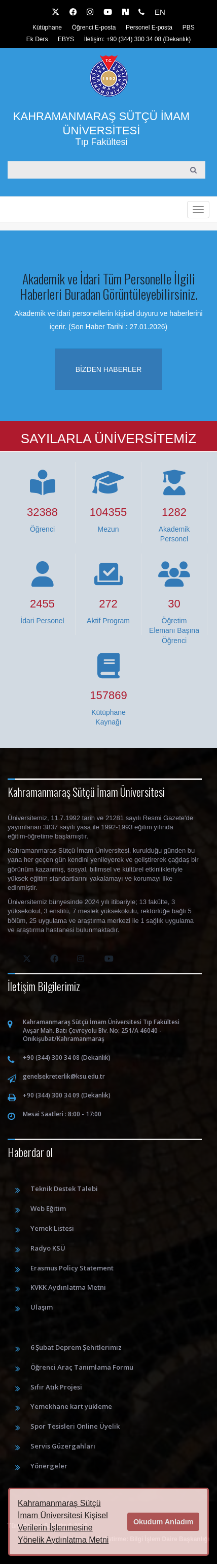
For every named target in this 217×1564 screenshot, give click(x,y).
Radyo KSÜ (47, 1248)
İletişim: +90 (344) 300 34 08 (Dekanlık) (137, 39)
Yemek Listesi (52, 1228)
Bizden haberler (109, 369)
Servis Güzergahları (62, 1446)
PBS (189, 27)
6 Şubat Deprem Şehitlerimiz (76, 1347)
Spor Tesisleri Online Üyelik (75, 1426)
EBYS (66, 39)
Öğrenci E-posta (94, 27)
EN (160, 12)
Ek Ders (37, 39)
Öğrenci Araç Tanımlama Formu (81, 1367)
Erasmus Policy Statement (72, 1267)
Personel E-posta (149, 27)
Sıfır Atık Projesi (56, 1387)
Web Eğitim (48, 1208)
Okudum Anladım (163, 1522)
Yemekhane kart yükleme (71, 1406)
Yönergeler (48, 1465)
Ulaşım (41, 1307)
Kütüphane (47, 27)
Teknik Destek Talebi (64, 1188)
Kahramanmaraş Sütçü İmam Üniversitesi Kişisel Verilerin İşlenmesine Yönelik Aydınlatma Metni (63, 1521)
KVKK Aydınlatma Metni (68, 1287)
